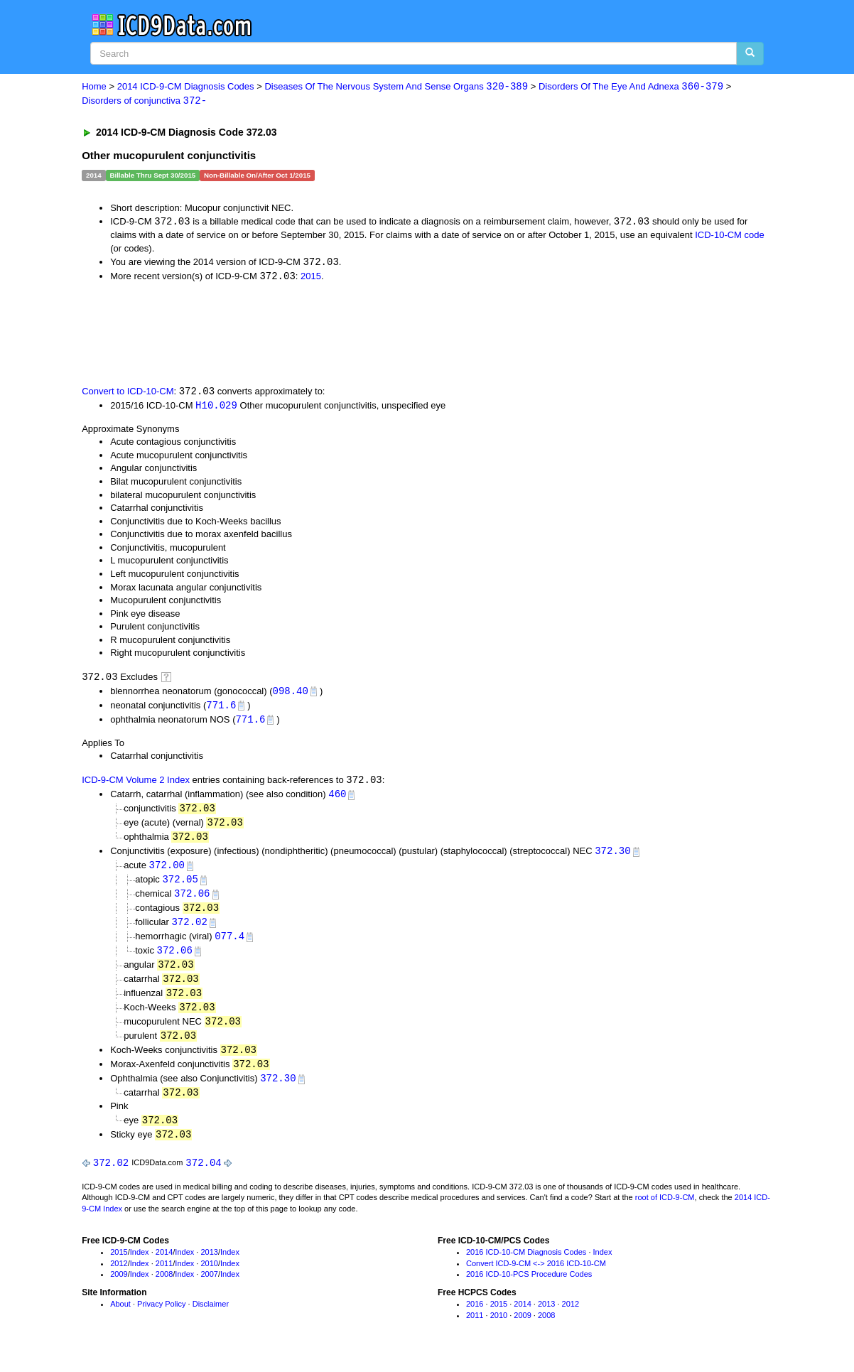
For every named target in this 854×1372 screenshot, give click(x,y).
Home (94, 87)
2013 (208, 1267)
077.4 (229, 944)
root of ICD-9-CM (665, 1212)
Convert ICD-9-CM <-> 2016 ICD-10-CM (536, 1277)
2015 (311, 278)
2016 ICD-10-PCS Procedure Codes (529, 1289)
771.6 (221, 708)
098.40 (290, 694)
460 (337, 799)
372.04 (203, 1177)
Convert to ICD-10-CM (127, 394)
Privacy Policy (161, 1318)
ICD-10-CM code (729, 236)
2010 (208, 1277)
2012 (118, 1277)
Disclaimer (211, 1318)
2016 (474, 1318)
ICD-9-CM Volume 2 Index (136, 784)
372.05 (180, 886)
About (120, 1318)
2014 (164, 1267)
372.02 (189, 930)
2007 (208, 1289)
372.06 (192, 901)
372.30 (612, 857)
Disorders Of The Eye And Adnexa (631, 87)
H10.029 (216, 407)
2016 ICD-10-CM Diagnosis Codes (526, 1267)
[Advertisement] (335, 335)
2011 (164, 1277)
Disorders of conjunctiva (144, 101)
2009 (118, 1289)
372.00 (167, 872)
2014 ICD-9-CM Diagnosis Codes (185, 87)
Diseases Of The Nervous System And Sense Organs (396, 87)
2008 (164, 1289)
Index (139, 1267)
